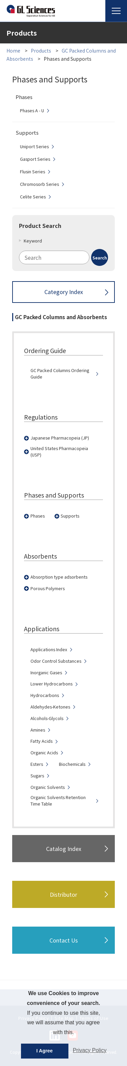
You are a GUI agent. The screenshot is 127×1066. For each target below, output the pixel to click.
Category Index (63, 292)
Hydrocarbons (44, 695)
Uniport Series (34, 146)
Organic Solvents (47, 787)
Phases (37, 516)
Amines (37, 730)
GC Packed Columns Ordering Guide (59, 373)
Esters (36, 764)
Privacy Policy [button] (90, 1050)
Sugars (37, 776)
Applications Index (48, 649)
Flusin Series (32, 172)
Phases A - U (32, 111)
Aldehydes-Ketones (50, 707)
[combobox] (63, 257)
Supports (70, 516)
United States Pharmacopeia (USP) (59, 451)
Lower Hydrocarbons (51, 684)
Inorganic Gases (46, 673)
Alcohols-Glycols (46, 718)
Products (41, 50)
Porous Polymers (47, 588)
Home (13, 50)
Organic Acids (44, 753)
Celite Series (33, 197)
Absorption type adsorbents (58, 577)
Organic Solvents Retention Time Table (58, 800)
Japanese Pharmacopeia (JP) (59, 438)
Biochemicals (72, 764)
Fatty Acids (41, 741)
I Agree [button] (44, 1050)
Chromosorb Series (39, 184)
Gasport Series (35, 159)
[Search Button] (99, 257)
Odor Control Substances (55, 661)
